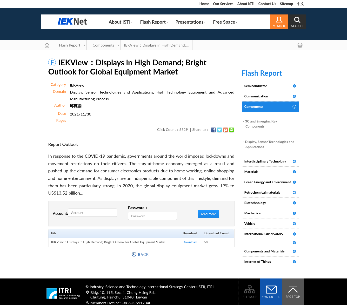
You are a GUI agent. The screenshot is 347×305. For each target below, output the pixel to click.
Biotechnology (255, 203)
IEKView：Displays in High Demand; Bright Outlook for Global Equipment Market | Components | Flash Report (158, 45)
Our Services (223, 3)
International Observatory (263, 234)
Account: (60, 213)
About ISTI (245, 3)
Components (103, 45)
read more (208, 214)
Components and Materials (264, 251)
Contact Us (267, 3)
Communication (256, 96)
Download (190, 242)
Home (204, 3)
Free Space (225, 22)
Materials (251, 171)
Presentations (190, 22)
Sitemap (286, 3)
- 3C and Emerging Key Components (260, 123)
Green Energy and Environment (267, 182)
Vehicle (249, 223)
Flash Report (154, 22)
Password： (138, 207)
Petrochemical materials (262, 192)
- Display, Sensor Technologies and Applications (268, 144)
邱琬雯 (75, 105)
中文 (300, 3)
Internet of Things (257, 261)
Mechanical (252, 213)
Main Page (47, 45)
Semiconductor (255, 86)
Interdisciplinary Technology (265, 161)
